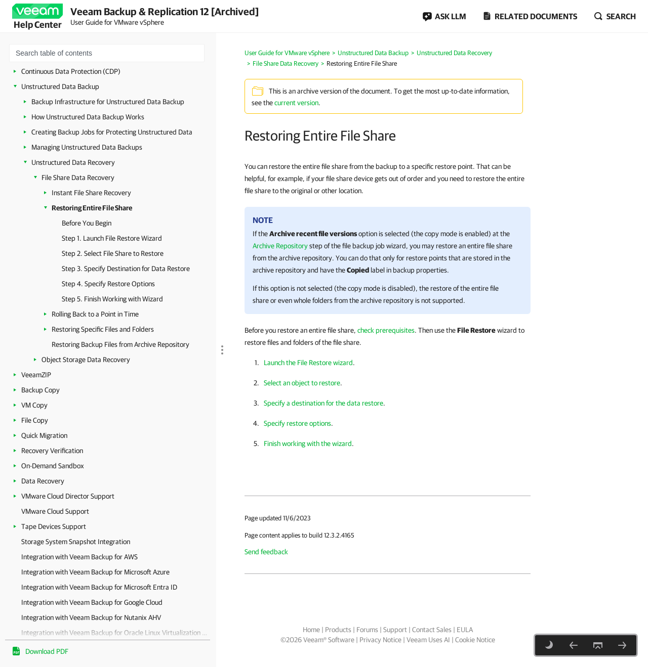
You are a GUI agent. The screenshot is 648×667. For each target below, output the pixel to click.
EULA (465, 630)
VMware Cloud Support (55, 511)
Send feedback (266, 552)
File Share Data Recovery (78, 177)
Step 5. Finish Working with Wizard (112, 299)
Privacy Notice (380, 640)
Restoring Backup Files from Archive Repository (120, 344)
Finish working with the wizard (308, 443)
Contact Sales (432, 630)
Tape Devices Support (53, 526)
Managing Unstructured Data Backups (86, 147)
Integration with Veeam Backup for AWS (79, 557)
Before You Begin (86, 223)
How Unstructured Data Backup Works (87, 117)
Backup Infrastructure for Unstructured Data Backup (107, 102)
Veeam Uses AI (428, 640)
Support (395, 630)
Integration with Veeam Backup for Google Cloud (92, 602)
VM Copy (34, 405)
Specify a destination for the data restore (323, 403)
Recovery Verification (52, 451)
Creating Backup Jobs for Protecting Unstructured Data (111, 132)
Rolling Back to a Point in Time (95, 314)
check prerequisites (386, 330)
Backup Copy (40, 390)
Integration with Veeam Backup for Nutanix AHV (91, 617)
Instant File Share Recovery (91, 193)
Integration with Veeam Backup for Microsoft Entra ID (99, 587)
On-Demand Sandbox (52, 466)
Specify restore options (297, 423)
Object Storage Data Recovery (86, 359)
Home (311, 630)
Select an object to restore (302, 383)
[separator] (220, 294)
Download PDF (46, 651)
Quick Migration (44, 435)
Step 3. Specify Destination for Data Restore (126, 268)
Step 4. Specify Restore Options (108, 284)
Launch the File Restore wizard (308, 363)
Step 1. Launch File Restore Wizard (112, 238)
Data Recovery (42, 481)
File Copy (34, 420)
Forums (367, 630)
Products (338, 630)
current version (296, 103)
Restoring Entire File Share (92, 208)
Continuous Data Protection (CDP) (70, 71)
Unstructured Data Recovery (73, 162)
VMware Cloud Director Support (67, 496)
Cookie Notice (475, 640)
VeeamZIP (36, 375)
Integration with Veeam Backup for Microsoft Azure (95, 572)
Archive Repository (280, 246)
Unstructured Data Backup (60, 86)
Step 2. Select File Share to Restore (113, 253)
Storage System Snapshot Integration (75, 542)
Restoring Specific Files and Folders (103, 329)
